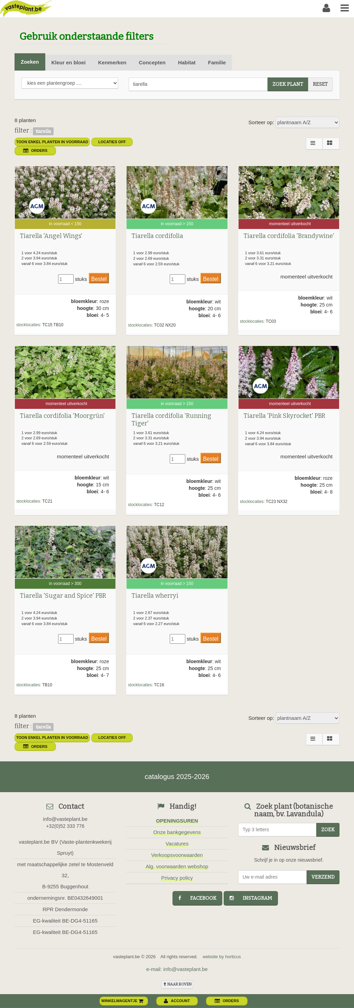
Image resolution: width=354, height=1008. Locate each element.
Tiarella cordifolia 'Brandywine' (288, 236)
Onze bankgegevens (177, 832)
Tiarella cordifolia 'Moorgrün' (62, 416)
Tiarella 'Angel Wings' (51, 236)
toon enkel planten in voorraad (52, 142)
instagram (251, 898)
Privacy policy (177, 878)
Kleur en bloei (69, 62)
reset (320, 84)
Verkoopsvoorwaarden (177, 855)
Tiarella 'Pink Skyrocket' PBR (284, 416)
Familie (217, 62)
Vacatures (177, 843)
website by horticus (222, 956)
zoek (328, 830)
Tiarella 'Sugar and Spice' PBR (63, 595)
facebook (197, 898)
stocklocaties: (28, 324)
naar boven (177, 984)
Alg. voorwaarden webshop (177, 866)
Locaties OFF (112, 142)
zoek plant (287, 84)
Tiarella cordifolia (157, 236)
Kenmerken (112, 62)
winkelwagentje (122, 1001)
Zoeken (30, 62)
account (177, 1001)
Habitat (187, 62)
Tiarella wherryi (154, 595)
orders (35, 150)
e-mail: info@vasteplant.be (177, 969)
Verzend (323, 877)
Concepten (152, 62)
